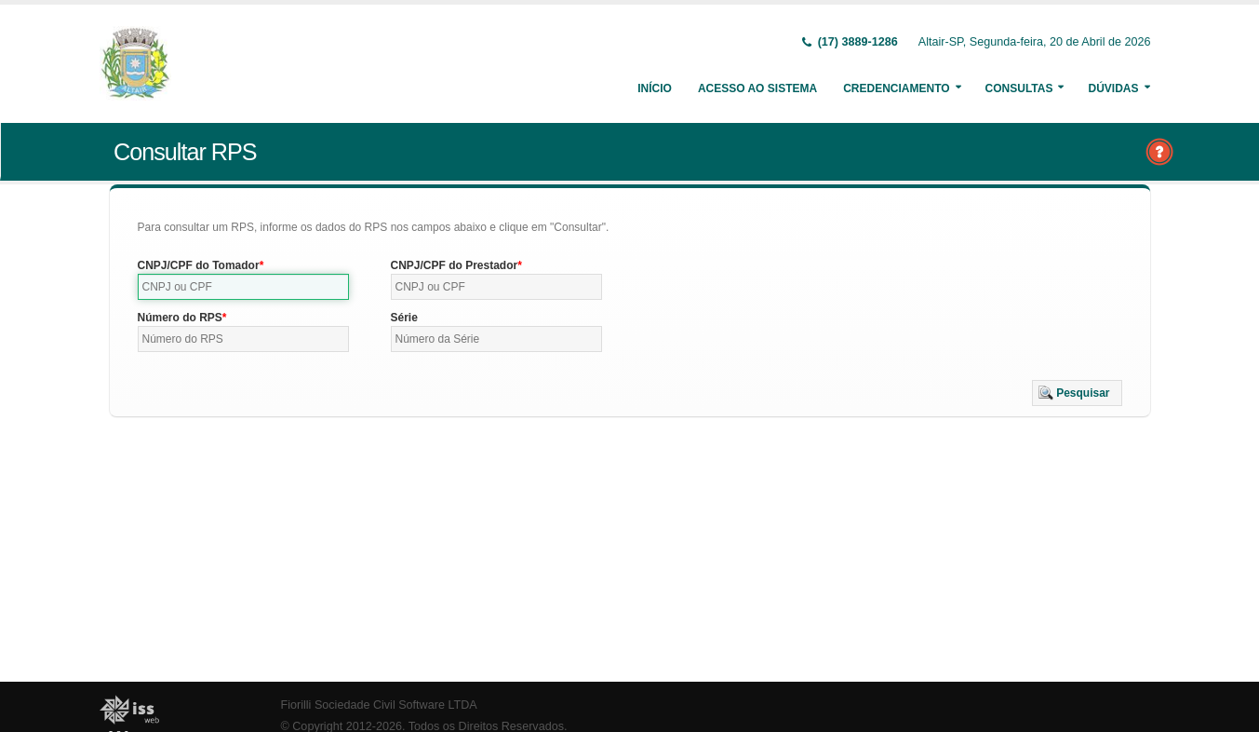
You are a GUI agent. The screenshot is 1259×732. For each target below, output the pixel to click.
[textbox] (244, 287)
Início (654, 88)
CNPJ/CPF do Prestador (454, 265)
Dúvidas (1113, 88)
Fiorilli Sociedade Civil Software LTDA (379, 705)
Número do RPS (180, 317)
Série (404, 317)
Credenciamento (896, 88)
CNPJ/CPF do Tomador (199, 265)
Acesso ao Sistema (757, 88)
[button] (1077, 393)
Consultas (1019, 88)
